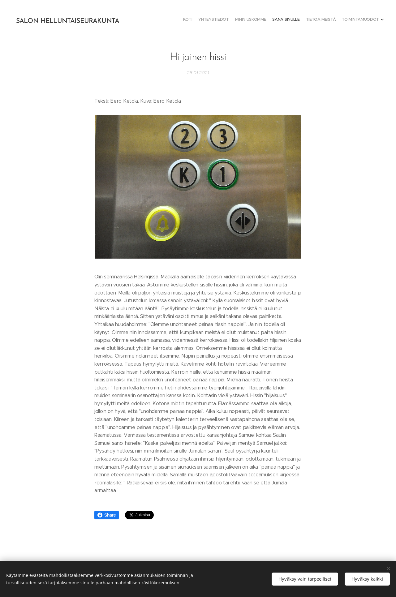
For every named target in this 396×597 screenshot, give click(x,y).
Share (106, 515)
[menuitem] (348, 20)
